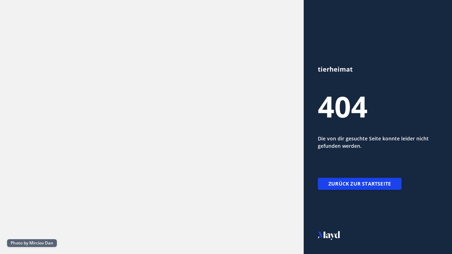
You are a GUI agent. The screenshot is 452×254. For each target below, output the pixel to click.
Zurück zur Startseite (359, 183)
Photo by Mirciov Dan (32, 243)
